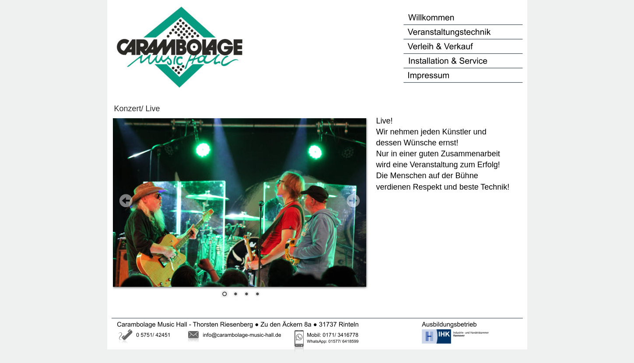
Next (353, 200)
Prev (126, 200)
